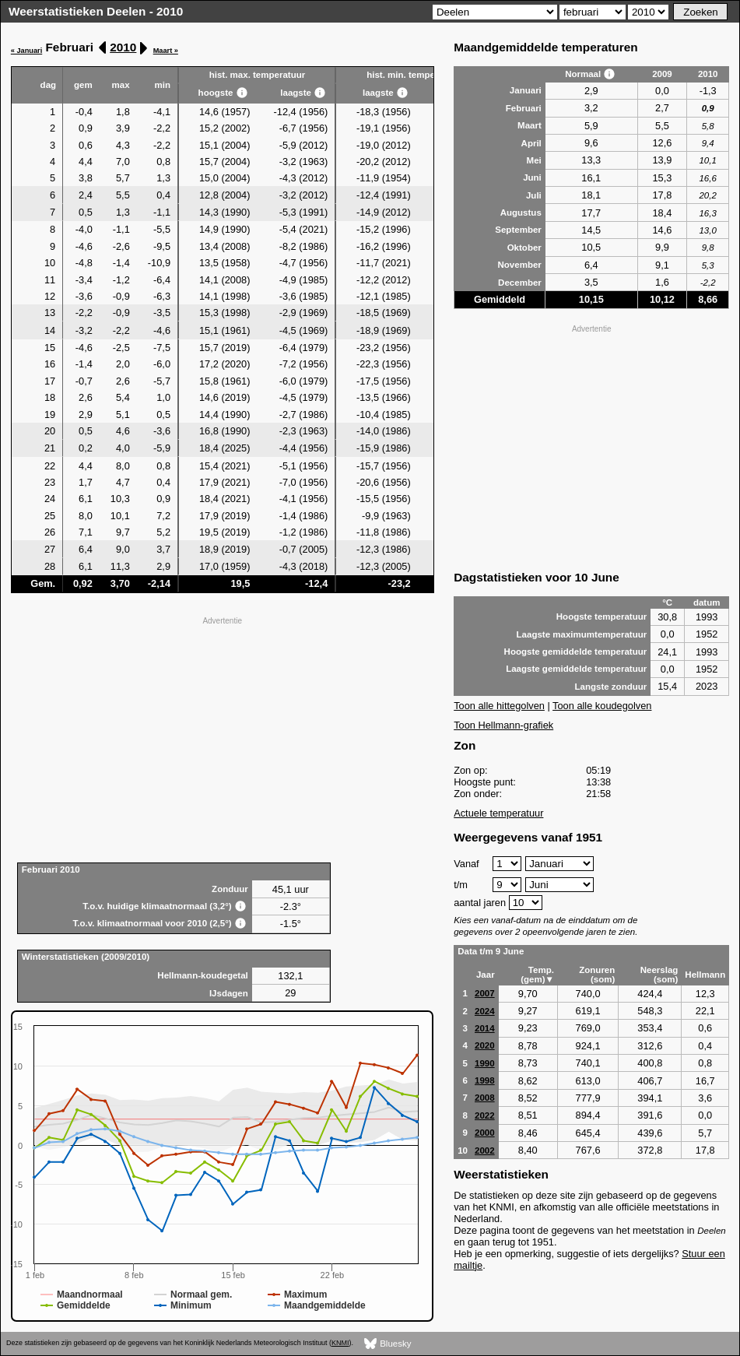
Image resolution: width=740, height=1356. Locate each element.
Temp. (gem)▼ (537, 974)
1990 (485, 1063)
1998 (485, 1080)
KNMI (340, 1343)
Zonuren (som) (597, 974)
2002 (485, 1150)
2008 (485, 1097)
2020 (485, 1045)
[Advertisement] (222, 738)
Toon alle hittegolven (499, 705)
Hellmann (705, 974)
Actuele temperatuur (498, 813)
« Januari (26, 50)
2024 (485, 1011)
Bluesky (388, 1344)
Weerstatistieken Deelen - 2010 (96, 11)
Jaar (485, 974)
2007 (485, 993)
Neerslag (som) (659, 974)
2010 (123, 47)
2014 (485, 1028)
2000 (485, 1132)
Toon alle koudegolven (601, 705)
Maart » (165, 50)
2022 (485, 1115)
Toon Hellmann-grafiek (503, 725)
